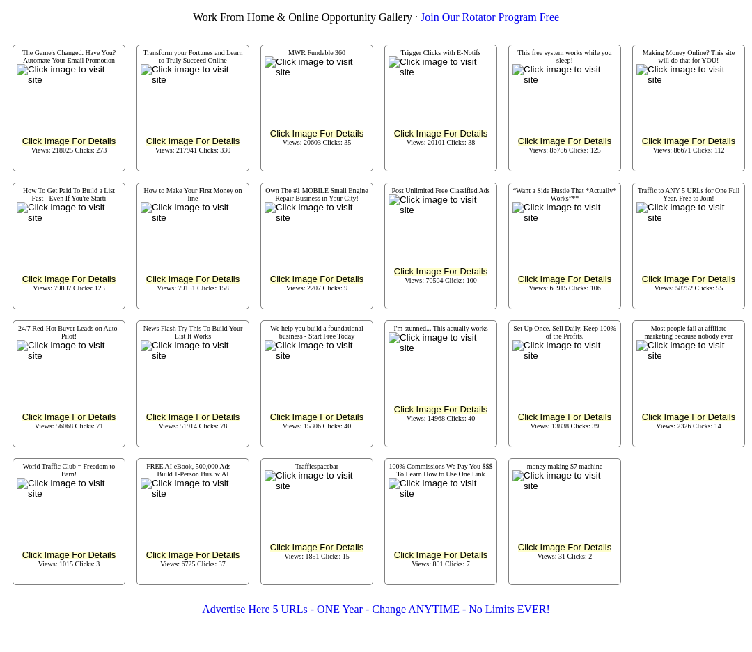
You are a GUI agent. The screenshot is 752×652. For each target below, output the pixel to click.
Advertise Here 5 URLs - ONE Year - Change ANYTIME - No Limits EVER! (375, 609)
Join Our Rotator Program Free (490, 17)
